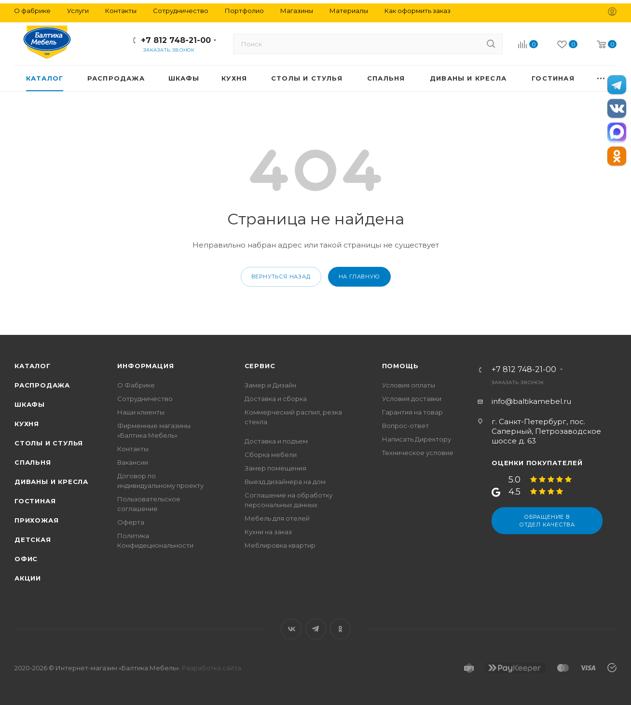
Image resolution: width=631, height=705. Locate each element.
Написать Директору (416, 439)
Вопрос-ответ (405, 425)
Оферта (130, 522)
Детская (32, 539)
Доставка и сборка (276, 398)
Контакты (133, 449)
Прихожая (36, 520)
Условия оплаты (408, 385)
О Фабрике (136, 385)
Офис (26, 559)
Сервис (260, 366)
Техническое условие (417, 452)
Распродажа (42, 385)
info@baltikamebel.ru (531, 401)
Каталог (32, 366)
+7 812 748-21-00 (176, 40)
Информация (145, 366)
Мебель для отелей (277, 518)
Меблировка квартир (280, 545)
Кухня (26, 424)
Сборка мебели (271, 454)
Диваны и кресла (51, 481)
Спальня (32, 462)
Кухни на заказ (268, 532)
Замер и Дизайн (270, 385)
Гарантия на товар (412, 412)
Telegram (315, 629)
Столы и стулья (48, 443)
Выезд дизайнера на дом (285, 481)
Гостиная (34, 501)
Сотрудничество (145, 398)
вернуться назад (281, 276)
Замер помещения (275, 468)
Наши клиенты (141, 412)
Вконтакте (291, 629)
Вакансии (132, 462)
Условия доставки (411, 398)
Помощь (400, 366)
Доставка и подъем (276, 441)
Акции (27, 578)
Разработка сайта (211, 668)
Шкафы (29, 404)
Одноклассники (340, 629)
